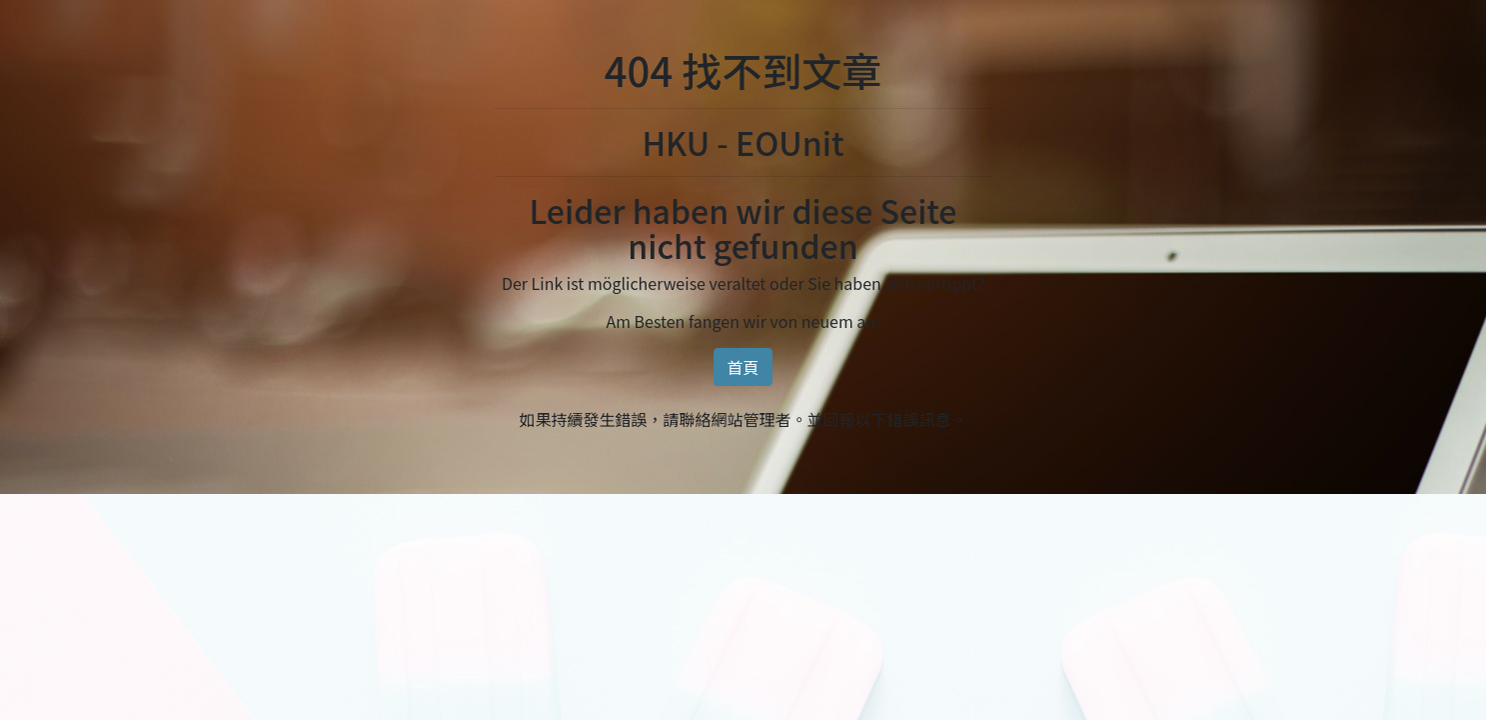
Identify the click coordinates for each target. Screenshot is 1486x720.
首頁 (742, 367)
